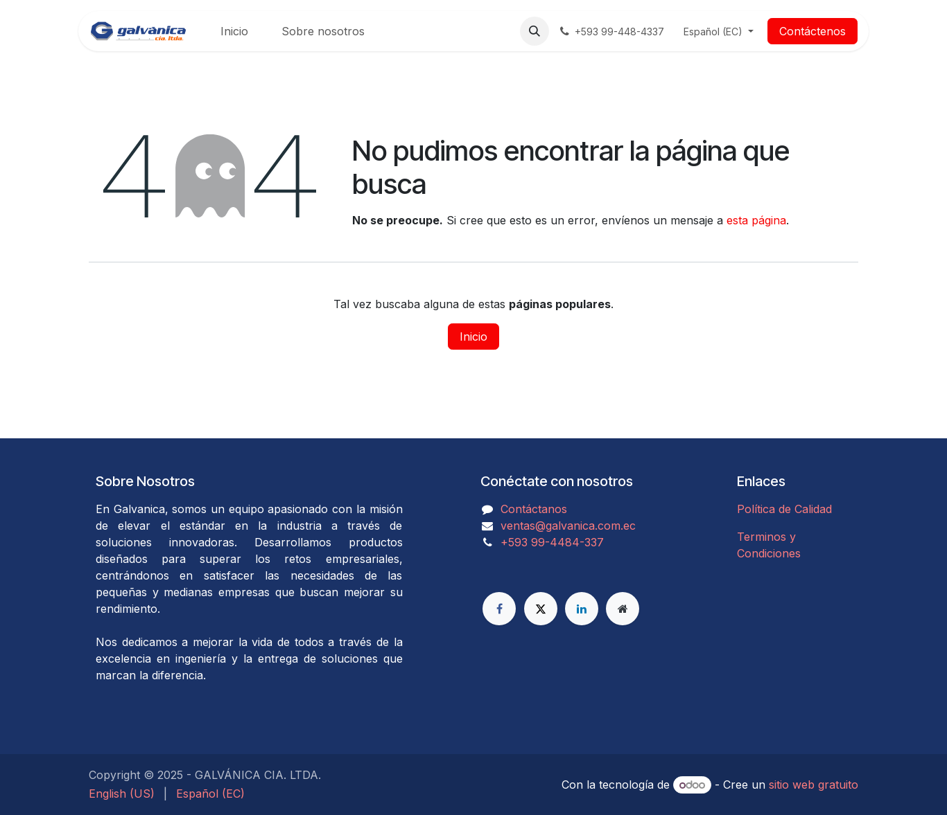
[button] (534, 31)
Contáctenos (812, 31)
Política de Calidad (784, 509)
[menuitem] (234, 31)
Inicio (473, 336)
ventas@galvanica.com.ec (568, 525)
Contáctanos (534, 509)
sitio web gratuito (813, 784)
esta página (756, 220)
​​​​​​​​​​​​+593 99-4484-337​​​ (552, 542)
